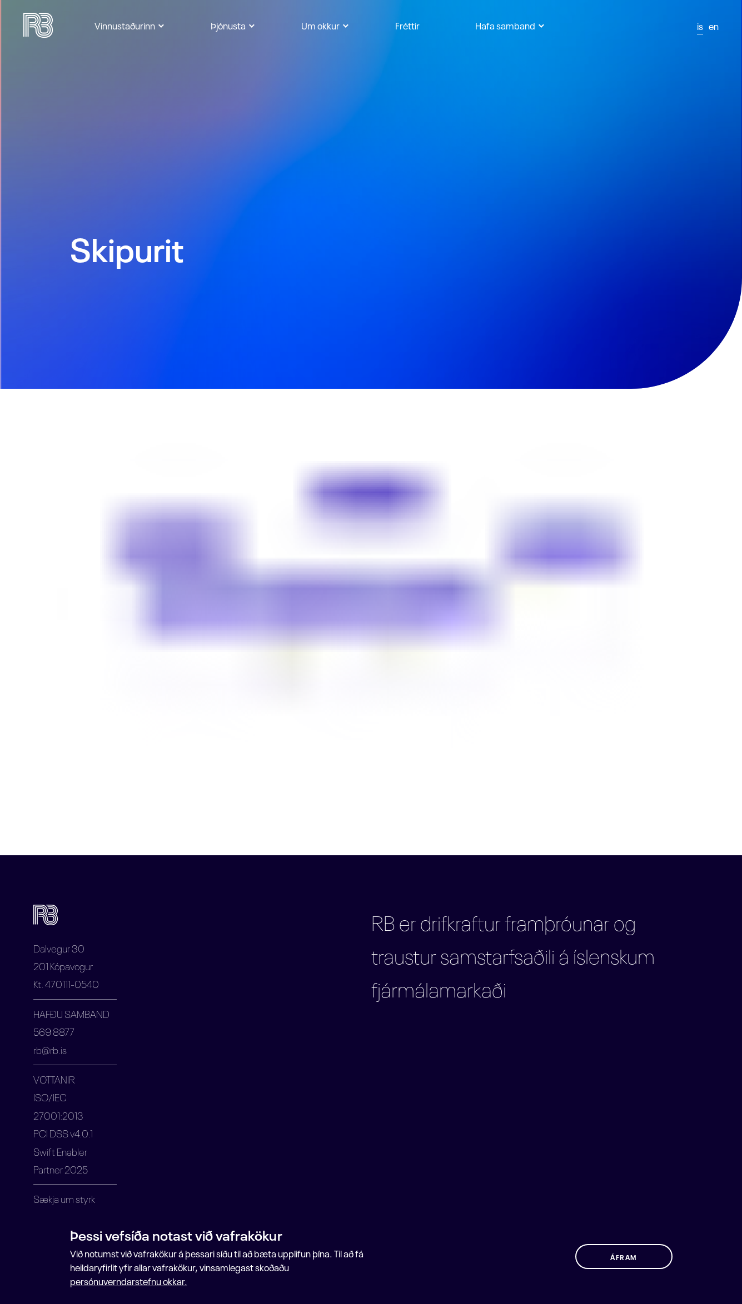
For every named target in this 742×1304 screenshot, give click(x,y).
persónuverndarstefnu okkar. (128, 1280)
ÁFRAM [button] (623, 1257)
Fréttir (407, 25)
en (714, 25)
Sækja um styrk (64, 1198)
